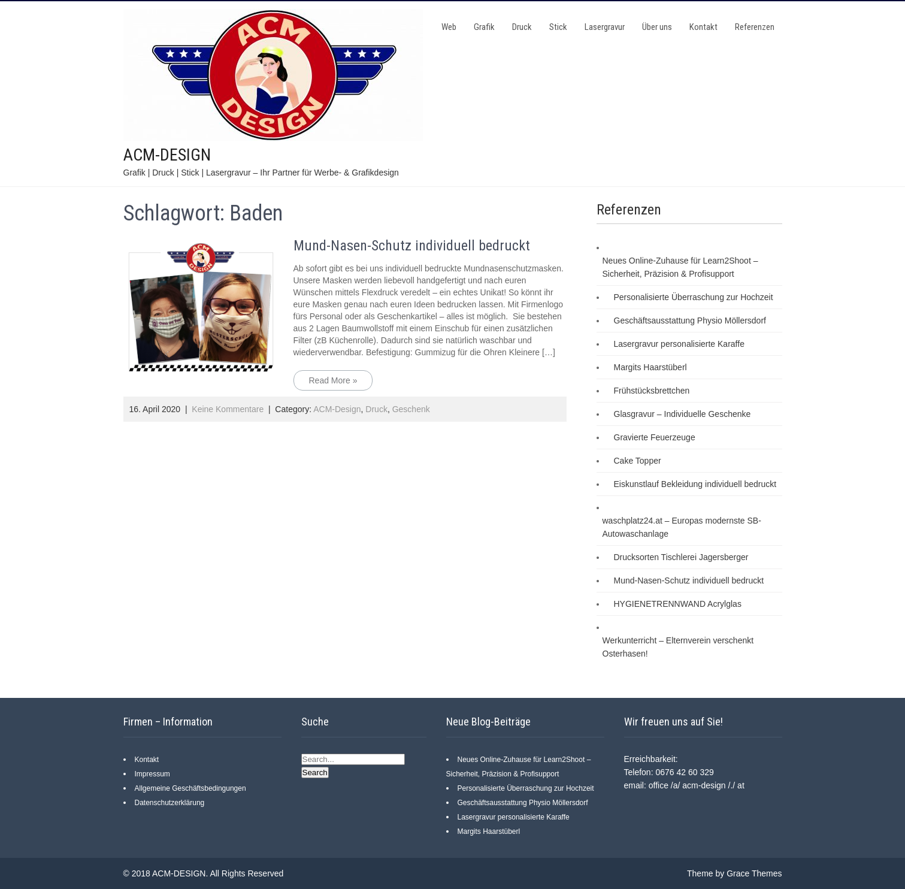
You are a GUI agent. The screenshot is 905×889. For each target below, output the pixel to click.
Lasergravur (605, 27)
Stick (558, 27)
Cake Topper (637, 460)
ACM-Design (337, 409)
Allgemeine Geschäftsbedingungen (190, 788)
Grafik (484, 27)
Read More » (333, 380)
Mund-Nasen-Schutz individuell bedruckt (411, 245)
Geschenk (411, 409)
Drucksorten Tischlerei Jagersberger (681, 557)
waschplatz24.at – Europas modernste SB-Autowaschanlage (682, 527)
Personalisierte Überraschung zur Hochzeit (693, 297)
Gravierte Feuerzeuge (654, 437)
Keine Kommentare (228, 409)
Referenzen (754, 27)
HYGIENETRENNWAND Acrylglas (677, 604)
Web (448, 27)
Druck (522, 27)
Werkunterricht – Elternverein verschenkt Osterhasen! (678, 647)
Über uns (657, 27)
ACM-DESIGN (167, 155)
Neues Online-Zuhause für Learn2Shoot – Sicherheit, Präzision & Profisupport (680, 267)
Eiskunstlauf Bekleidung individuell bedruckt (695, 484)
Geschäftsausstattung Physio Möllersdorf (690, 320)
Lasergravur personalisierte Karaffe (679, 344)
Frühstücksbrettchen (652, 390)
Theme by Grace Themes (734, 873)
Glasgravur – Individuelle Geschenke (682, 414)
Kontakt (703, 27)
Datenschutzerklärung (170, 803)
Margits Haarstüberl (650, 367)
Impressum (152, 774)
